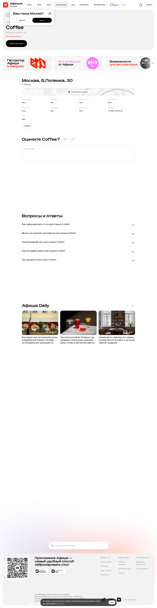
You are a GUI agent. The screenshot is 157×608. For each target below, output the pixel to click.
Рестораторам (142, 557)
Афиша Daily (123, 557)
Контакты (105, 575)
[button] (27, 125)
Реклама (105, 566)
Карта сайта (106, 570)
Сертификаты (142, 568)
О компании (106, 562)
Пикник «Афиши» (122, 563)
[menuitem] (29, 5)
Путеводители (124, 568)
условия (60, 603)
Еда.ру (121, 573)
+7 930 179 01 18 (115, 111)
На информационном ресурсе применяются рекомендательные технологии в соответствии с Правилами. (59, 595)
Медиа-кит (106, 557)
